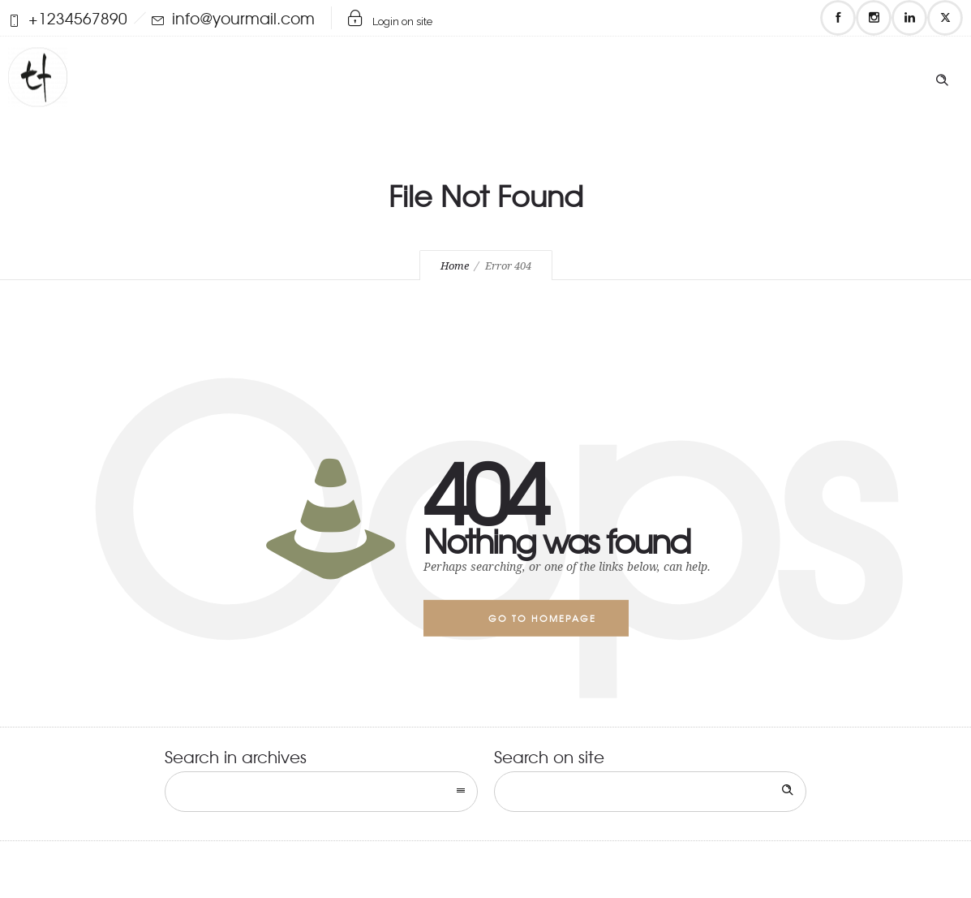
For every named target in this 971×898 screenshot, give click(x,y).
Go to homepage (542, 617)
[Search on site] (650, 791)
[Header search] (941, 76)
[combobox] (321, 791)
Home (454, 266)
